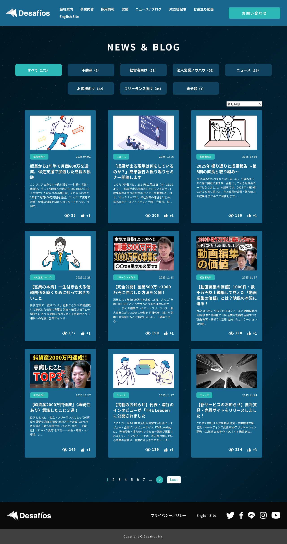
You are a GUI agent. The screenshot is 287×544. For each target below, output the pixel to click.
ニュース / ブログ (148, 9)
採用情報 (107, 9)
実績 (125, 9)
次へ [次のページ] (159, 479)
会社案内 (66, 9)
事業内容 (87, 9)
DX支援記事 (177, 9)
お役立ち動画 (204, 9)
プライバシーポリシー (169, 515)
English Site (69, 16)
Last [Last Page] (174, 480)
